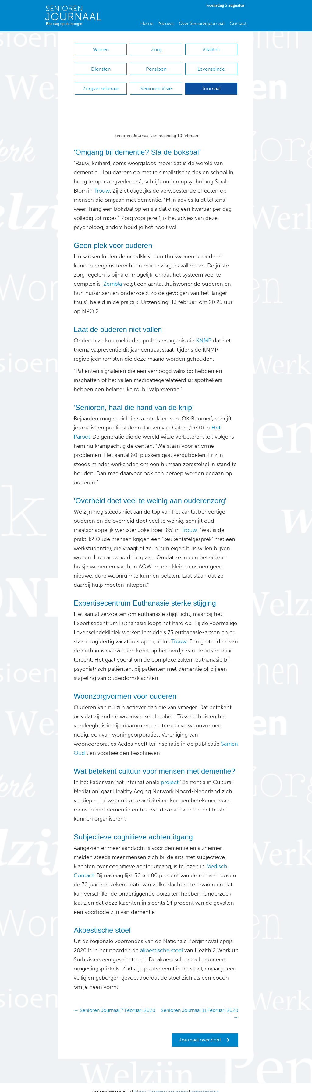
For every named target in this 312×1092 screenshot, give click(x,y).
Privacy (140, 1083)
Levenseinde (211, 66)
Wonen (101, 49)
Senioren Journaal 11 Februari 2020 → (199, 1004)
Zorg (156, 49)
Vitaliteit (211, 49)
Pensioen (156, 66)
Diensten (101, 66)
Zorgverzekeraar (101, 82)
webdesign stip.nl (205, 1083)
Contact (238, 23)
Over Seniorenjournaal (202, 23)
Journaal (211, 82)
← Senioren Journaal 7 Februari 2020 (114, 1001)
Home (146, 23)
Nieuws (166, 23)
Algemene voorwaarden (168, 1083)
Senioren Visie (156, 82)
